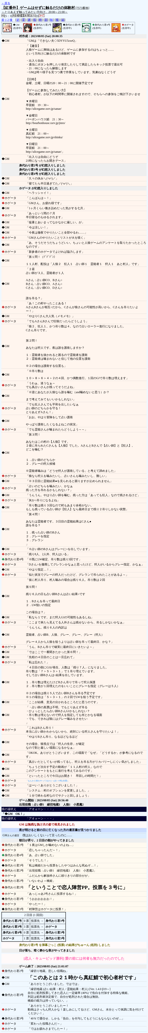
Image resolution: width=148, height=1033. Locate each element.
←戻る (5, 3)
